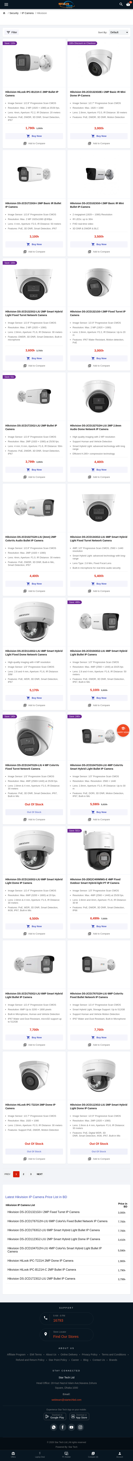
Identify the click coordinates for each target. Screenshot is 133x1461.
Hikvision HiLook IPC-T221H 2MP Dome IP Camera (40, 1260)
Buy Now (34, 135)
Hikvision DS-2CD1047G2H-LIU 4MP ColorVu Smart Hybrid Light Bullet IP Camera (55, 1250)
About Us (51, 1354)
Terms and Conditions (114, 1354)
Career (75, 1359)
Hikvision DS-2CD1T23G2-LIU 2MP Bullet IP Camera (41, 1278)
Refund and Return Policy (30, 1359)
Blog (85, 1359)
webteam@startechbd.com (66, 1399)
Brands (113, 1359)
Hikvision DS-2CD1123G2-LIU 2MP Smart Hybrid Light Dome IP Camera (54, 1239)
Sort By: (102, 32)
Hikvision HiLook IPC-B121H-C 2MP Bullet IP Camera (42, 1269)
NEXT (40, 1174)
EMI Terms (36, 1354)
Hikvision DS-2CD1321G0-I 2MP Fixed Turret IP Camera (43, 1212)
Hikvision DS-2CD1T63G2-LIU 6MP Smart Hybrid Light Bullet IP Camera (54, 1230)
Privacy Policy (89, 1354)
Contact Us (99, 1359)
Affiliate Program (16, 1354)
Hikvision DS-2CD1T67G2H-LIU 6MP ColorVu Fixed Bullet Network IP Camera (57, 1221)
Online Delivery (69, 1354)
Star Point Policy (58, 1359)
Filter (11, 32)
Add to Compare (34, 142)
